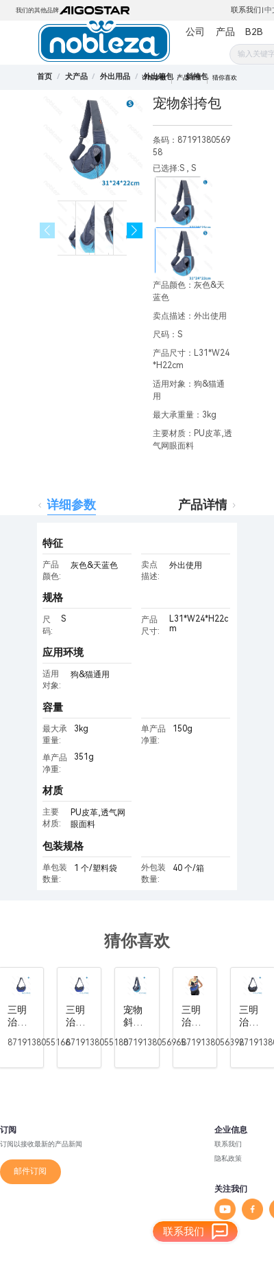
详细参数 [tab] (71, 504)
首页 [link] (44, 76)
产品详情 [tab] (202, 504)
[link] (76, 76)
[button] (134, 230)
